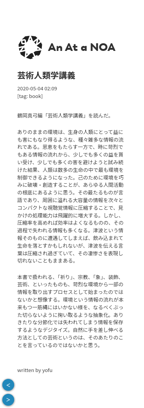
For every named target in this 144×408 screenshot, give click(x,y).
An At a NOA (82, 47)
